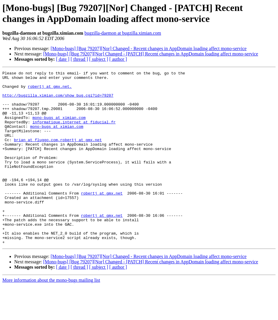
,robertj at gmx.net (80, 154)
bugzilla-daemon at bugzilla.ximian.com (122, 33)
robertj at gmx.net (101, 218)
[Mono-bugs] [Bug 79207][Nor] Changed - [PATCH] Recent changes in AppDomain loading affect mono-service (150, 53)
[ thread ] (79, 59)
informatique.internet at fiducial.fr (74, 132)
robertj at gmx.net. (50, 90)
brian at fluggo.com (36, 154)
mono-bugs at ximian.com (58, 127)
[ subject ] (98, 59)
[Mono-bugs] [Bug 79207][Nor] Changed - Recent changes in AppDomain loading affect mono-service (149, 48)
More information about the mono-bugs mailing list (51, 314)
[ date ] (62, 59)
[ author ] (118, 59)
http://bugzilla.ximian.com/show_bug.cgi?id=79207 (57, 100)
